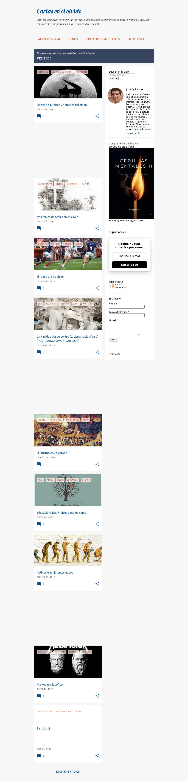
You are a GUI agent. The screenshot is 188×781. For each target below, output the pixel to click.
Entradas (117, 284)
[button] (97, 116)
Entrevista (136, 39)
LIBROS (73, 39)
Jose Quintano (134, 89)
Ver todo (44, 59)
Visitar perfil (132, 133)
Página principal (49, 39)
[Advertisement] (66, 150)
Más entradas (68, 772)
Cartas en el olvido (59, 11)
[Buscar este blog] (121, 75)
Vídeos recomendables (103, 39)
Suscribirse (129, 264)
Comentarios (119, 287)
